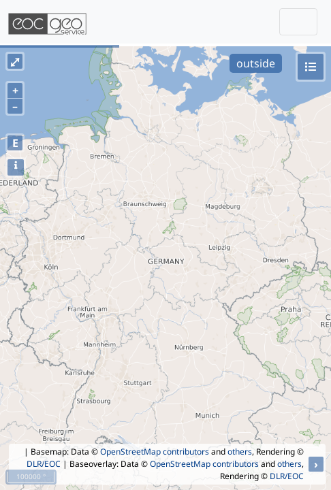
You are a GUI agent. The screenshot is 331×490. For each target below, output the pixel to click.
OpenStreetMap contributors (154, 451)
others (239, 451)
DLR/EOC (44, 464)
